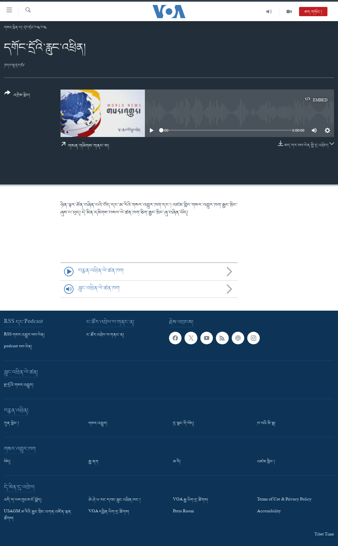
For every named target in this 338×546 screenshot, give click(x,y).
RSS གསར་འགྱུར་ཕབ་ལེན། (24, 335)
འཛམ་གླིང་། (266, 462)
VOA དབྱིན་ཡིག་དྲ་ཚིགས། (108, 512)
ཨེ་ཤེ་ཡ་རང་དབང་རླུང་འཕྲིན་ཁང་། (114, 500)
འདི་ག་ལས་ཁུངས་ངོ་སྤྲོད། (23, 500)
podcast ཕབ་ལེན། (18, 347)
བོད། (7, 462)
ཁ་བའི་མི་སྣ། (266, 423)
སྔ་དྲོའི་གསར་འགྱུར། (18, 385)
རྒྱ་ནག (93, 462)
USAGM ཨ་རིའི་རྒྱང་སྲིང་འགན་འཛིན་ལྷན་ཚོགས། (38, 515)
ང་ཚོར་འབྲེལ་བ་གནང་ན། (105, 335)
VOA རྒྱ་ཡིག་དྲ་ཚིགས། (190, 500)
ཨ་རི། (177, 462)
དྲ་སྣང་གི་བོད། (183, 423)
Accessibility (269, 512)
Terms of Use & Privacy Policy (284, 500)
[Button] (17, 96)
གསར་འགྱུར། (97, 423)
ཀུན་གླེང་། (11, 423)
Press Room (183, 512)
